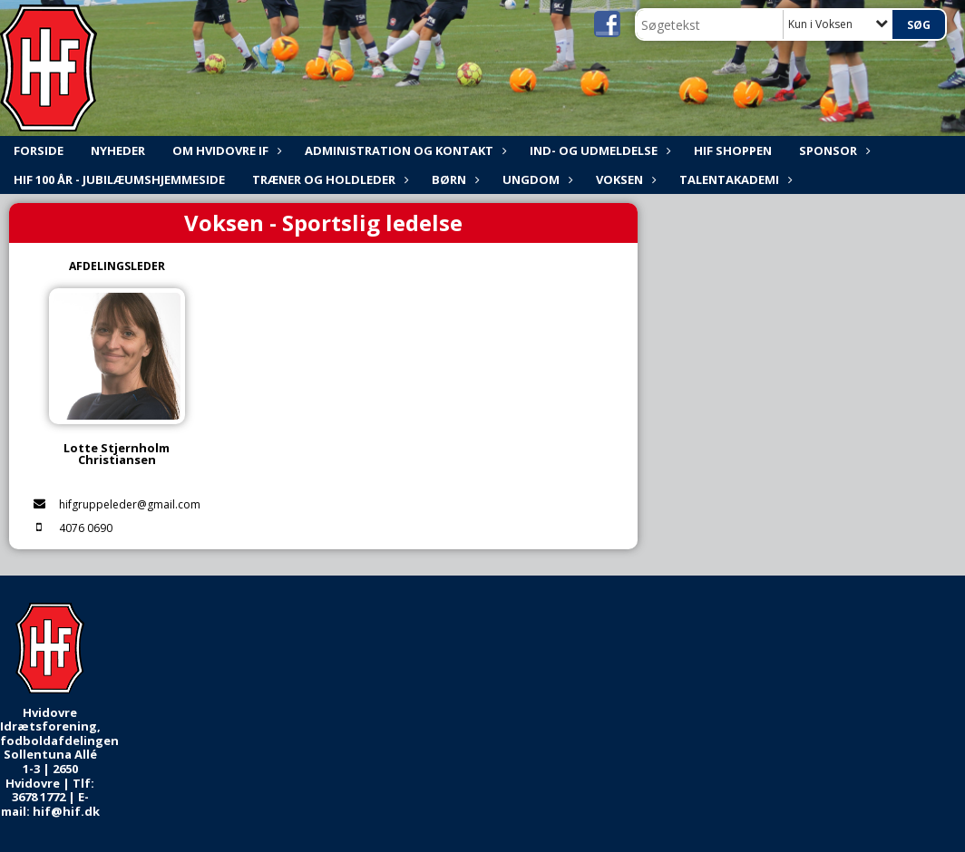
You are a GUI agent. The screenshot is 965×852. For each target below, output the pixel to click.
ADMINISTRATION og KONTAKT (403, 150)
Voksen (624, 179)
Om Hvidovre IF (225, 150)
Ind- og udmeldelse (598, 150)
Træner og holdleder (328, 179)
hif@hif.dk (66, 811)
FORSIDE (38, 150)
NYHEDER (118, 150)
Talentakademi (733, 179)
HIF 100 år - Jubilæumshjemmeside (119, 179)
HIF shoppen (733, 150)
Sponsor (832, 150)
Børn (453, 179)
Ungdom (535, 179)
